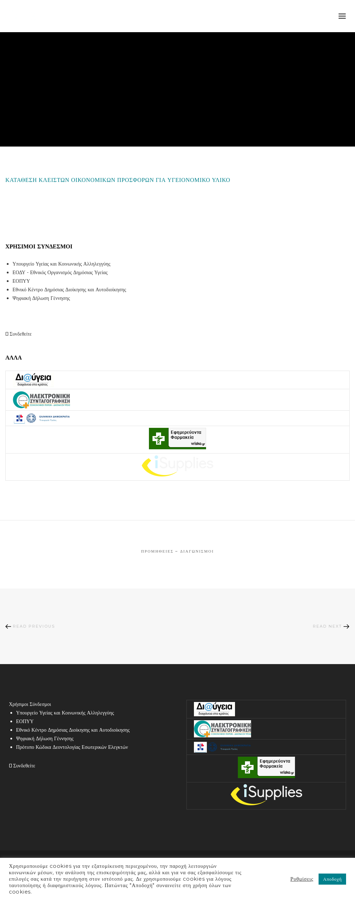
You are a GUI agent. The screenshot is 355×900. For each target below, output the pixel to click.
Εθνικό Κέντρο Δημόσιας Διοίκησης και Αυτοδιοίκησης (69, 289)
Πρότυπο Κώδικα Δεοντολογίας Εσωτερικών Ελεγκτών (72, 747)
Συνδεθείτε (18, 334)
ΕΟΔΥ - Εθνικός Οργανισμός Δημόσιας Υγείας (60, 272)
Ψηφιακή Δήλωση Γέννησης (41, 298)
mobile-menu (342, 16)
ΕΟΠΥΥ (21, 281)
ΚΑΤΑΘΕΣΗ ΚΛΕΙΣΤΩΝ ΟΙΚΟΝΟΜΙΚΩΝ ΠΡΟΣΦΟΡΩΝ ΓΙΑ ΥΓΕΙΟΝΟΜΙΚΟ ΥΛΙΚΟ (117, 180)
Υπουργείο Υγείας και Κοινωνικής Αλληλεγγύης (61, 264)
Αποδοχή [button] (332, 879)
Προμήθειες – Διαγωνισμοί (177, 551)
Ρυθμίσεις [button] (301, 879)
